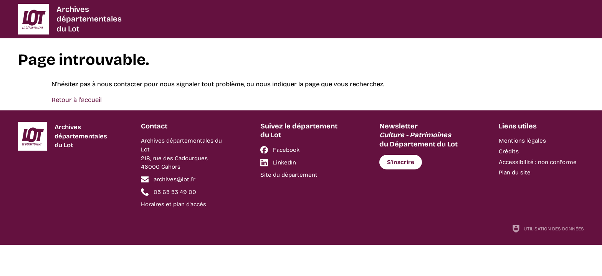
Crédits (509, 151)
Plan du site (515, 172)
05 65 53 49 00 (175, 192)
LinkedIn (284, 162)
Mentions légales (522, 140)
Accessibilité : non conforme (538, 162)
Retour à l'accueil (76, 100)
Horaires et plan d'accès (173, 204)
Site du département (289, 174)
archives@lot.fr (174, 179)
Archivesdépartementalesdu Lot (89, 19)
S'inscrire (400, 162)
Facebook (286, 149)
